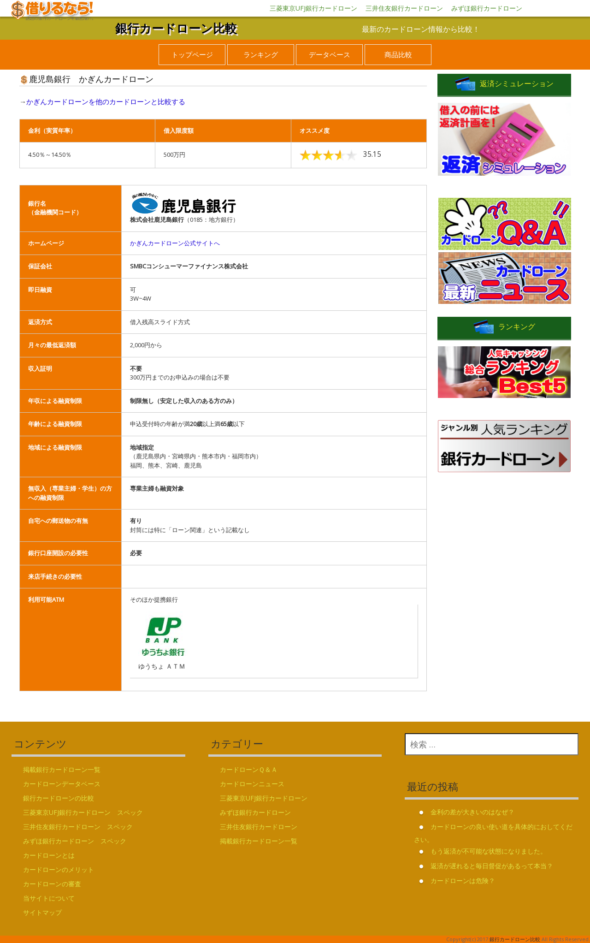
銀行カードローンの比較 (58, 798)
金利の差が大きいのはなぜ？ (472, 811)
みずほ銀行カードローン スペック (74, 840)
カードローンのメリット (58, 869)
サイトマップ (42, 912)
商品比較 (398, 54)
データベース (329, 54)
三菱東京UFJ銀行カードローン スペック (83, 812)
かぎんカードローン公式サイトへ (175, 243)
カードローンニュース (252, 783)
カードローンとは (49, 855)
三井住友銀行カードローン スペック (78, 826)
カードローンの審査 (52, 883)
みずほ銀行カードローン (486, 8)
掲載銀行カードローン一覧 (61, 769)
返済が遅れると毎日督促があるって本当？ (492, 865)
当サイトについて (49, 898)
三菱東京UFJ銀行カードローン (313, 8)
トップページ (192, 54)
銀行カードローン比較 (176, 28)
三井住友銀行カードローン (404, 8)
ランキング (260, 54)
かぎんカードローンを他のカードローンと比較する (105, 101)
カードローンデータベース (61, 783)
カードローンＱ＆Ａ (248, 769)
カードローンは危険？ (463, 880)
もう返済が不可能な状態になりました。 (489, 851)
